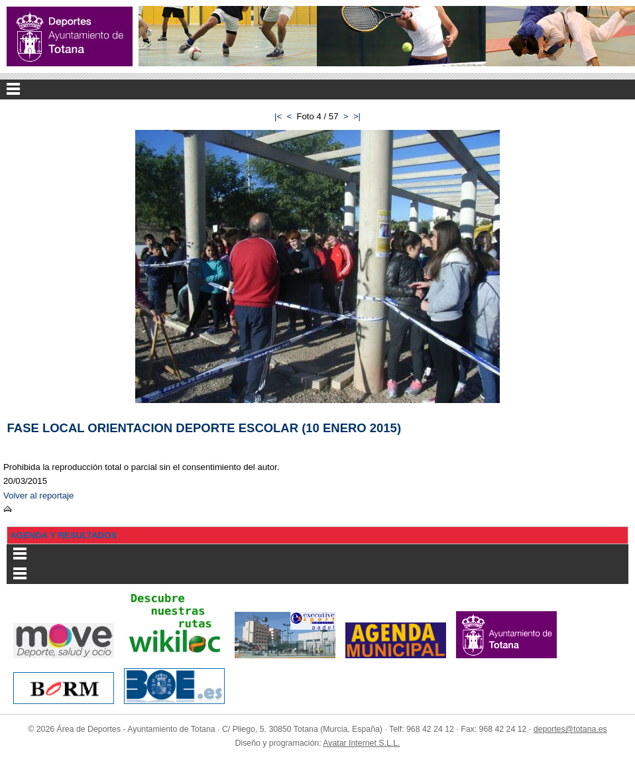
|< (278, 116)
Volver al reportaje (38, 495)
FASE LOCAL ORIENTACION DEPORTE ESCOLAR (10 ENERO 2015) (204, 428)
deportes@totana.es (570, 729)
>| (357, 116)
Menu (317, 89)
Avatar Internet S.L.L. (361, 743)
